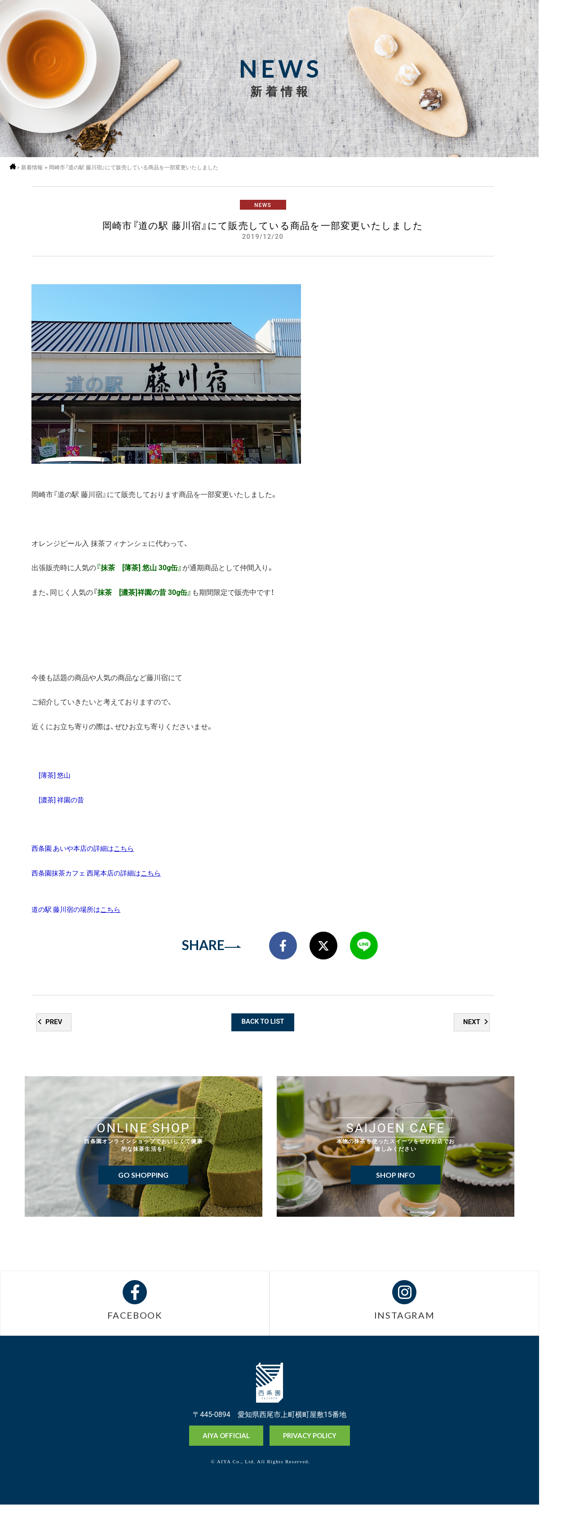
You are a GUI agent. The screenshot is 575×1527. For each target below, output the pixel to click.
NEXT (471, 1039)
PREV (54, 1039)
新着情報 (35, 167)
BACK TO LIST (263, 1039)
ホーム (14, 166)
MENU (556, 23)
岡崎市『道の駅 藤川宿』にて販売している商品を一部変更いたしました (139, 167)
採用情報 (557, 48)
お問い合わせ (556, 1517)
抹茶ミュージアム (557, 1486)
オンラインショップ (556, 1452)
